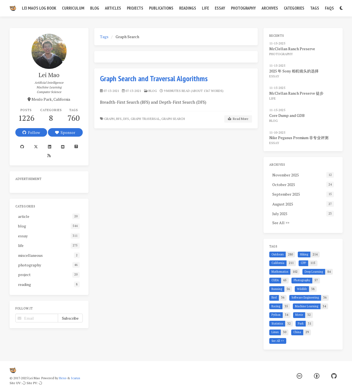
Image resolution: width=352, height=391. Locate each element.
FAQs (329, 8)
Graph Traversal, (146, 119)
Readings (187, 8)
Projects (135, 8)
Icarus (75, 378)
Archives (270, 8)
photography (281, 54)
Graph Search (173, 119)
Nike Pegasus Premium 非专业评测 (298, 137)
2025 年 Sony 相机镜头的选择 (294, 71)
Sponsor (65, 132)
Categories (294, 8)
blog (152, 91)
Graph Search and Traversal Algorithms (154, 78)
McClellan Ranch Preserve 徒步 (296, 93)
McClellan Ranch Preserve (292, 48)
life (272, 98)
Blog (94, 8)
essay (274, 76)
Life (205, 8)
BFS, (119, 119)
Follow (31, 132)
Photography (243, 8)
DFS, (126, 119)
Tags (314, 8)
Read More (238, 118)
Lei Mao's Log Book (39, 8)
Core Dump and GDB (287, 115)
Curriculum (73, 8)
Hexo (62, 378)
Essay (220, 8)
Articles (113, 8)
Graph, (109, 119)
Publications (161, 8)
